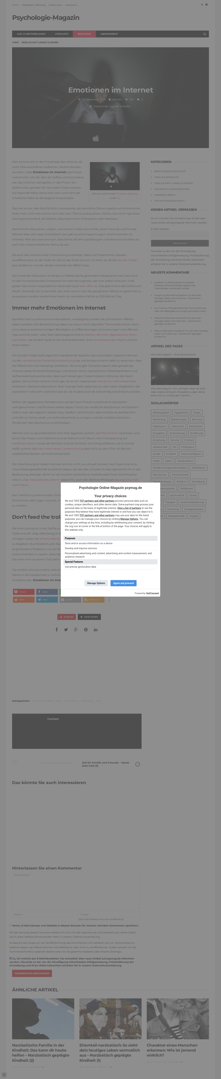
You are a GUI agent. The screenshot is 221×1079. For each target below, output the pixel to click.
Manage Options (129, 519)
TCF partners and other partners (97, 500)
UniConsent (152, 593)
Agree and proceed (123, 583)
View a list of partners (129, 508)
